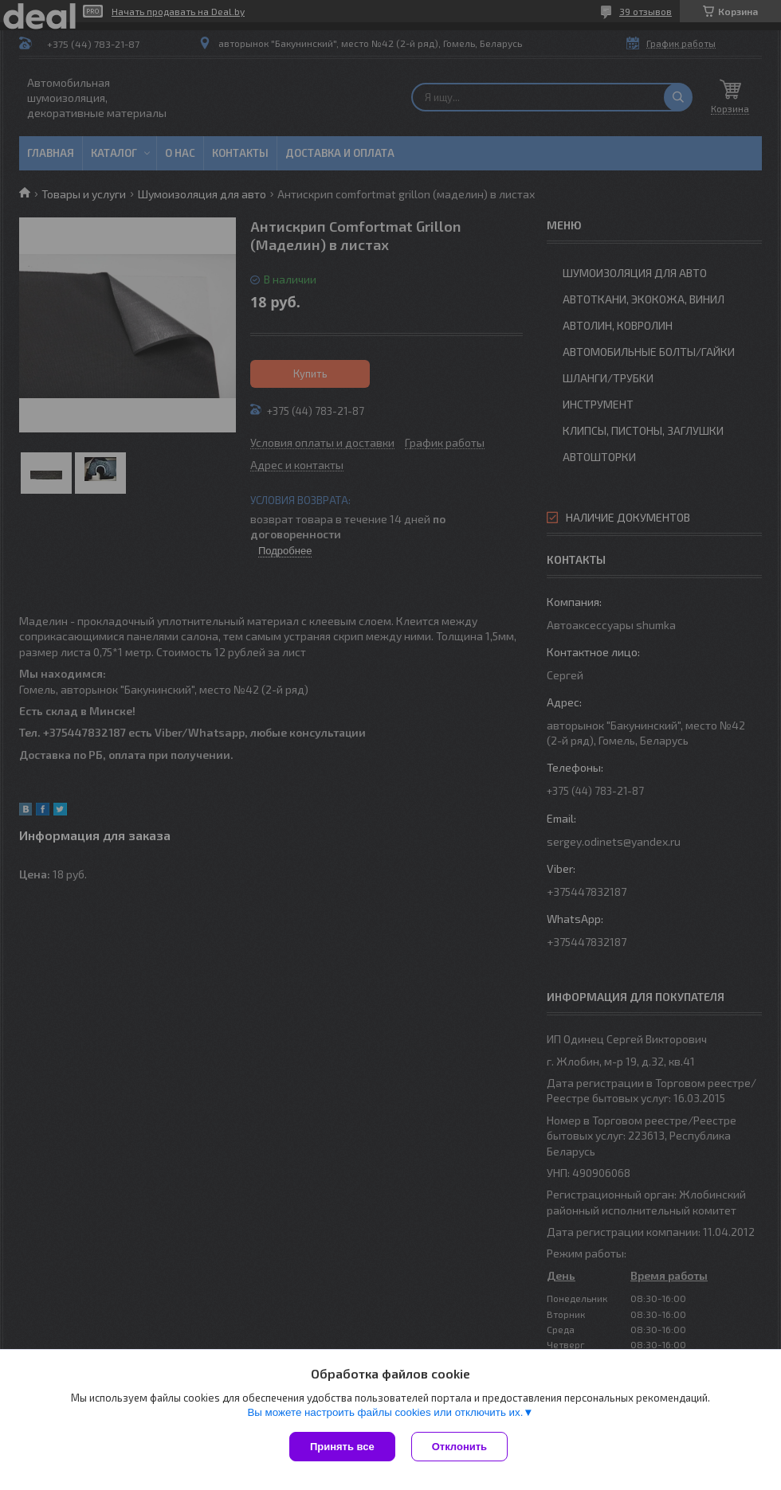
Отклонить (459, 1447)
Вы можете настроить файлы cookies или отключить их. (385, 1412)
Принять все (342, 1447)
